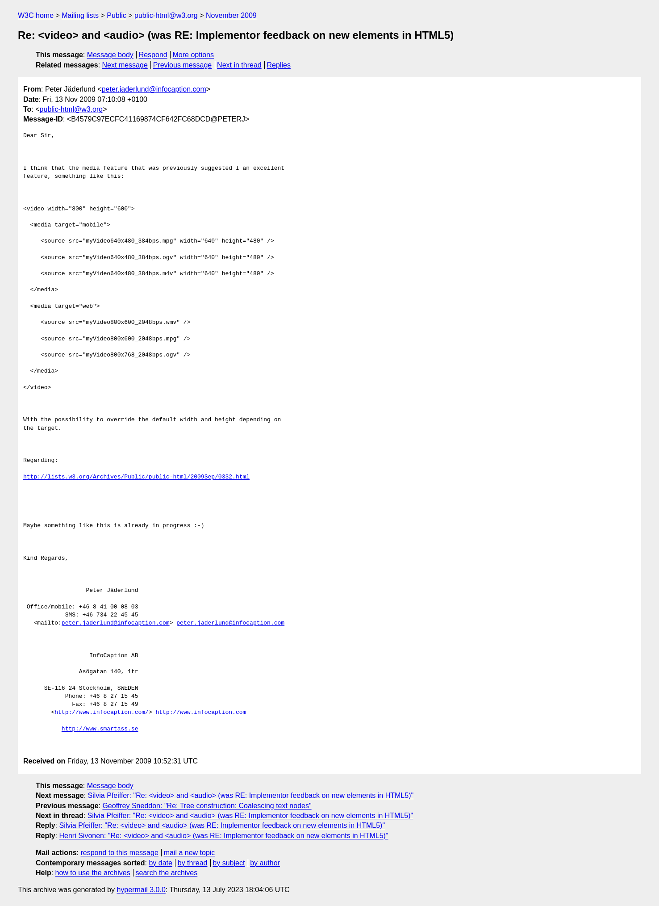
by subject (229, 863)
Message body (110, 55)
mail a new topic (189, 852)
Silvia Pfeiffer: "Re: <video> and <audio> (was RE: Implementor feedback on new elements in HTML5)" (251, 795)
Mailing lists (80, 15)
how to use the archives (92, 873)
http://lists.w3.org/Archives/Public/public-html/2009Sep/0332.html (136, 477)
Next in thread (239, 65)
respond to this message (119, 852)
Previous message (182, 65)
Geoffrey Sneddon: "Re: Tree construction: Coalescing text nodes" (206, 806)
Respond (153, 55)
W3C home (36, 15)
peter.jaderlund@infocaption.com (154, 89)
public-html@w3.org (166, 15)
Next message (125, 65)
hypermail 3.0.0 (141, 889)
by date (160, 863)
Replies (279, 65)
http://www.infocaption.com (200, 713)
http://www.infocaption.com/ (101, 713)
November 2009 (231, 15)
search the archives (167, 873)
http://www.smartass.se (100, 729)
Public (116, 15)
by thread (193, 863)
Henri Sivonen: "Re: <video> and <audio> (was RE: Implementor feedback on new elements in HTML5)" (223, 835)
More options (193, 55)
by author (265, 863)
